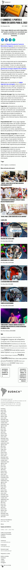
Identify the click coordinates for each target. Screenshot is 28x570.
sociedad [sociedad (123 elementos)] (12, 363)
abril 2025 (3, 432)
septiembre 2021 (5, 499)
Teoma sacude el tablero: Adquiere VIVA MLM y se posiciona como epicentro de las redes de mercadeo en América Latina (13, 326)
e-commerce (12, 165)
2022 (2, 165)
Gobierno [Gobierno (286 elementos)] (8, 350)
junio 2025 (3, 429)
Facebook (3, 558)
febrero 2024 (4, 454)
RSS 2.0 (5, 565)
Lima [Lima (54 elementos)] (16, 352)
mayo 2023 (3, 468)
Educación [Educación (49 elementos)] (18, 343)
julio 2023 (3, 465)
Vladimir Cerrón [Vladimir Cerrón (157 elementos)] (6, 365)
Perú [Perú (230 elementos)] (10, 358)
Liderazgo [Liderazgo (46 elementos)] (12, 352)
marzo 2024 (4, 452)
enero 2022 (3, 493)
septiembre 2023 (5, 462)
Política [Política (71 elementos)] (20, 358)
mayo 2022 (3, 487)
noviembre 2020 (5, 515)
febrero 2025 (4, 435)
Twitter (2, 559)
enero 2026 (3, 418)
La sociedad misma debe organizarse (10, 282)
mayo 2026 (3, 411)
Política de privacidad (6, 532)
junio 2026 (3, 410)
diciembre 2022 (4, 476)
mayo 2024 (3, 449)
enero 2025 (3, 436)
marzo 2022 (4, 490)
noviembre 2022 (5, 477)
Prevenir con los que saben (7, 239)
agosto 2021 (4, 501)
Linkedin (3, 561)
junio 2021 (3, 504)
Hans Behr (5, 241)
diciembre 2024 (4, 438)
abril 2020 (3, 516)
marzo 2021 (4, 508)
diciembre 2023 (4, 457)
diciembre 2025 (4, 419)
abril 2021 (3, 507)
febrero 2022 (4, 491)
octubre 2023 (4, 460)
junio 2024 (3, 447)
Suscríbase (3, 537)
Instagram (3, 562)
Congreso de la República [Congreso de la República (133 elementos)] (16, 339)
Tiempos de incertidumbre (7, 303)
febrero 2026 (4, 416)
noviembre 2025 (5, 421)
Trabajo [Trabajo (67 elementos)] (17, 363)
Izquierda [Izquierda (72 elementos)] (22, 350)
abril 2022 (3, 488)
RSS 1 (2, 565)
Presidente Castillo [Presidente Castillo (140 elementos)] (12, 361)
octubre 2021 (4, 498)
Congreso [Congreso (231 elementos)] (4, 339)
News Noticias (6, 331)
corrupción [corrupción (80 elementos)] (3, 341)
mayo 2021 (3, 505)
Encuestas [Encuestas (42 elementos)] (7, 347)
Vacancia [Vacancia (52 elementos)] (21, 363)
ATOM (9, 565)
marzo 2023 (4, 471)
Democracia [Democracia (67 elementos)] (17, 341)
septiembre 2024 (5, 443)
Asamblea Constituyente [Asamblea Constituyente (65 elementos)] (6, 337)
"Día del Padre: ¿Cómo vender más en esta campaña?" (14, 216)
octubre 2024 (4, 441)
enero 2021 (3, 512)
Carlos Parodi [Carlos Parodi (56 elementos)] (15, 337)
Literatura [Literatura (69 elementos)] (19, 352)
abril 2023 (3, 469)
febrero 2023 (4, 472)
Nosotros (3, 536)
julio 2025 (3, 427)
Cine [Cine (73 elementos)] (20, 337)
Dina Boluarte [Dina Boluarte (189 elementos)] (6, 343)
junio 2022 (3, 485)
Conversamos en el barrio (7, 260)
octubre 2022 (4, 479)
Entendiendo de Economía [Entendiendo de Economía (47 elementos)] (15, 347)
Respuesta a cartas (5, 553)
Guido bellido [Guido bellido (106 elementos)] (16, 350)
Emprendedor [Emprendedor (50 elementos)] (15, 346)
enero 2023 (3, 474)
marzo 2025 (4, 433)
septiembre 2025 (5, 424)
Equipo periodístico (6, 527)
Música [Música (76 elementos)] (7, 355)
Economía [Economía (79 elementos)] (13, 343)
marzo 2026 (4, 415)
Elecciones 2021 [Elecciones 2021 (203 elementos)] (6, 346)
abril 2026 (3, 413)
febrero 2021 (4, 510)
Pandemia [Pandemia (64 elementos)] (15, 355)
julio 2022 (3, 483)
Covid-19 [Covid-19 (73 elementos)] (8, 341)
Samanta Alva (6, 26)
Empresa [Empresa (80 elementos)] (3, 348)
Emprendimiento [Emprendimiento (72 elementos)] (23, 346)
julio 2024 (3, 446)
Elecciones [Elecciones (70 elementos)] (23, 343)
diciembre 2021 (4, 494)
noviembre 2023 (5, 458)
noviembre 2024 (5, 440)
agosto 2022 (4, 482)
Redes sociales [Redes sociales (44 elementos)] (6, 363)
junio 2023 (3, 466)
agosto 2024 (4, 444)
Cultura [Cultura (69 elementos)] (12, 341)
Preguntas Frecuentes (6, 534)
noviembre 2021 (5, 496)
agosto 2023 (4, 463)
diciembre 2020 (4, 513)
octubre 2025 (4, 422)
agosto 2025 (4, 426)
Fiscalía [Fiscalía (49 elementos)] (22, 347)
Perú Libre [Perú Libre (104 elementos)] (15, 358)
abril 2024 (3, 451)
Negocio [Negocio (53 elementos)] (10, 355)
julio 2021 (3, 502)
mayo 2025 (3, 430)
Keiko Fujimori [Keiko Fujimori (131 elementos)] (5, 352)
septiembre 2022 (5, 480)
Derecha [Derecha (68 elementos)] (23, 341)
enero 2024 (3, 455)
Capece (6, 165)
